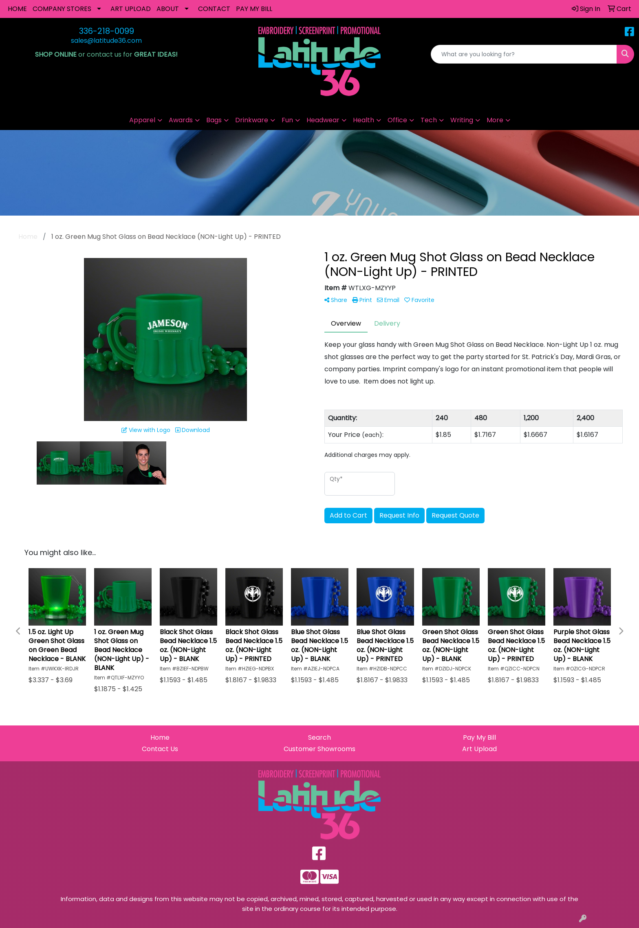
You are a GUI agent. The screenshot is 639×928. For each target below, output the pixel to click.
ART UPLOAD (130, 8)
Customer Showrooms (319, 749)
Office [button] (397, 120)
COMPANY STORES (62, 8)
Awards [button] (181, 120)
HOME (17, 8)
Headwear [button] (322, 120)
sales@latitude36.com (106, 40)
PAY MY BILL (254, 8)
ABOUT (167, 8)
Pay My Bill (479, 737)
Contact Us (160, 749)
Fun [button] (287, 120)
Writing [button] (461, 120)
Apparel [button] (142, 120)
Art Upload (479, 749)
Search (319, 737)
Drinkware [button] (251, 120)
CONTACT (214, 8)
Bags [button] (214, 120)
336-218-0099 (106, 31)
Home (160, 737)
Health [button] (363, 120)
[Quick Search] (524, 54)
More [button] (495, 120)
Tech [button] (429, 120)
